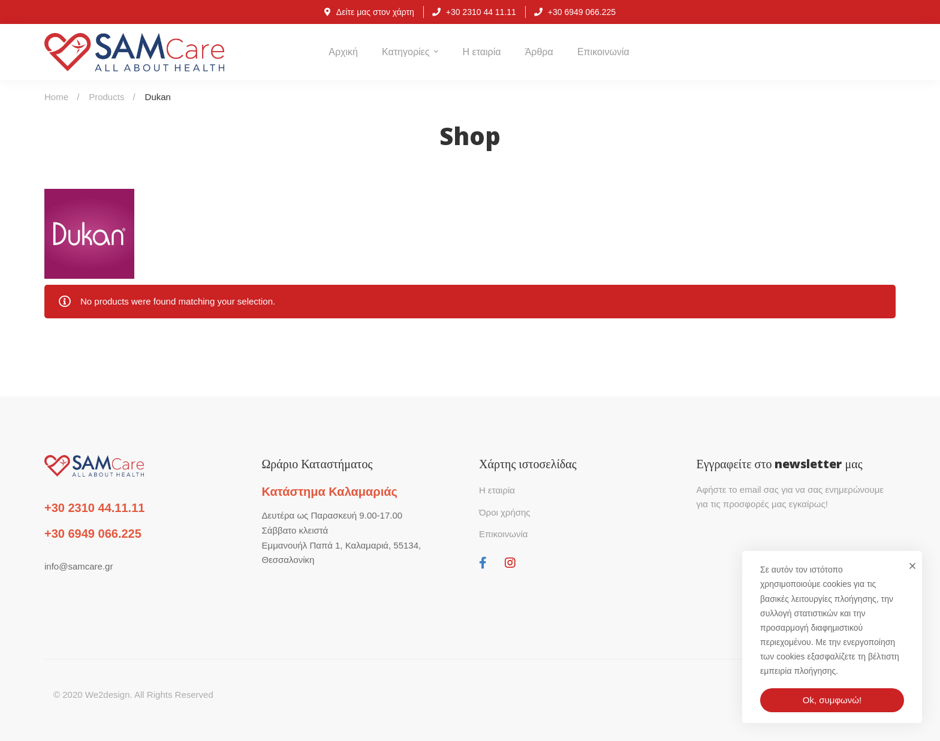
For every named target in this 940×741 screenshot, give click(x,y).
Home (56, 97)
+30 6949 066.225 (92, 533)
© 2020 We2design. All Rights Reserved (133, 694)
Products (106, 97)
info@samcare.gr (78, 566)
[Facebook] (483, 563)
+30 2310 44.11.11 (94, 507)
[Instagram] (510, 563)
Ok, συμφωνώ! (832, 700)
